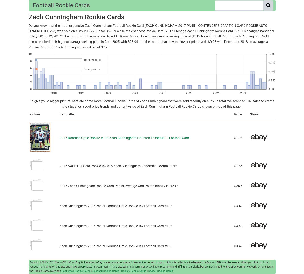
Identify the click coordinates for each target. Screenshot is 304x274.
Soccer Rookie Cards (160, 271)
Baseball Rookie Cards (105, 271)
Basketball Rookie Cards (76, 271)
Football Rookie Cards (61, 5)
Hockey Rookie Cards (133, 271)
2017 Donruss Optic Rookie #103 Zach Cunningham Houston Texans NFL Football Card (124, 138)
